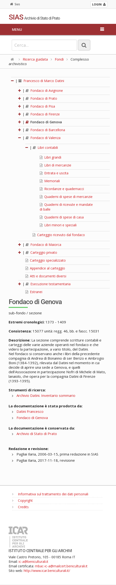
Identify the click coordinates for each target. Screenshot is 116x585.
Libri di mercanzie (55, 165)
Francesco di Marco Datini (41, 80)
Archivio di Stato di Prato (37, 433)
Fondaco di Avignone (44, 90)
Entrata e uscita (54, 173)
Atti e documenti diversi (45, 276)
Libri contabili (45, 147)
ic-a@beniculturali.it (33, 561)
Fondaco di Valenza (43, 137)
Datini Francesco (30, 411)
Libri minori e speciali (58, 225)
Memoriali (50, 181)
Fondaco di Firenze (43, 114)
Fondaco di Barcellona (45, 130)
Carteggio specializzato (45, 260)
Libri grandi (50, 157)
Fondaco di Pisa (40, 106)
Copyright (22, 500)
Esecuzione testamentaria (48, 284)
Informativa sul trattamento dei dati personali (50, 494)
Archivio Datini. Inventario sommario (46, 395)
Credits (20, 507)
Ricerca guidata (35, 59)
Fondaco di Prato (41, 98)
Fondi (59, 59)
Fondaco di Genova (44, 122)
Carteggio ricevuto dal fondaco (59, 235)
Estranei (33, 292)
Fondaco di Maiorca (43, 244)
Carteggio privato (41, 252)
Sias (15, 4)
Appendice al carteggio (45, 268)
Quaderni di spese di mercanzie (66, 196)
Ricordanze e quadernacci (62, 188)
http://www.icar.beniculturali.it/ (47, 570)
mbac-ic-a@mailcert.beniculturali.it (61, 566)
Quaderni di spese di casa (62, 217)
